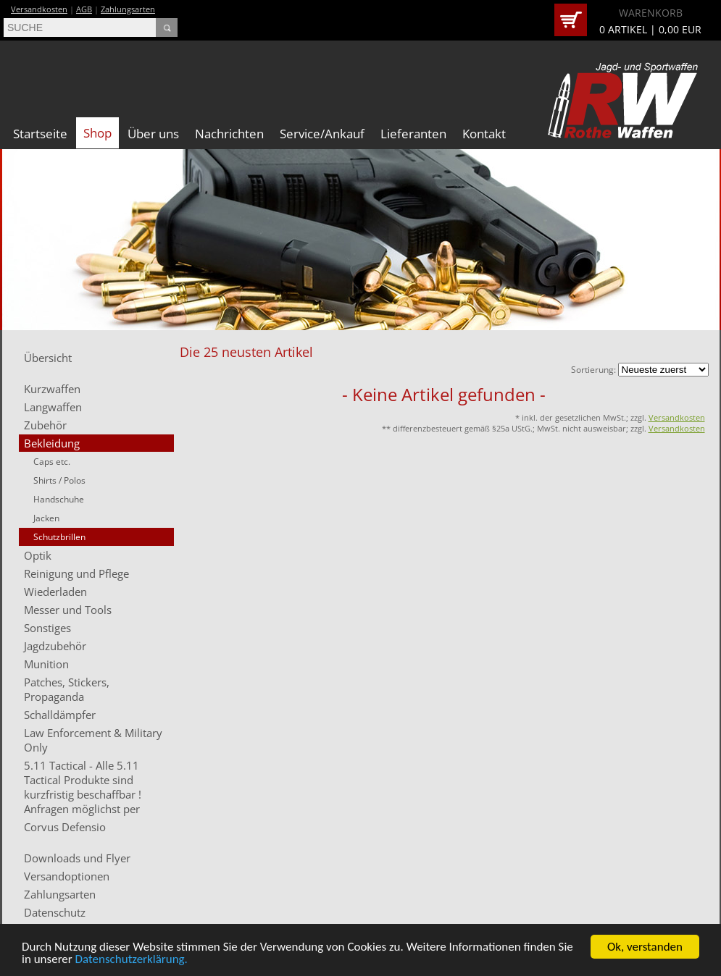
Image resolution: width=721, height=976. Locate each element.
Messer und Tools (68, 609)
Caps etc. (51, 461)
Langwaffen (53, 407)
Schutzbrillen (59, 537)
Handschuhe (58, 499)
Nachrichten (229, 133)
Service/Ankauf (322, 133)
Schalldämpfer (60, 714)
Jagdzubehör (55, 646)
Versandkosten (39, 9)
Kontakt (484, 133)
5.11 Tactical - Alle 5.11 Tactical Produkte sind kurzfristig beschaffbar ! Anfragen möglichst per (82, 787)
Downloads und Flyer (77, 858)
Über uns (153, 133)
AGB (84, 9)
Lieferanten (413, 133)
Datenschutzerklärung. (131, 959)
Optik (37, 555)
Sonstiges (47, 627)
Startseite (40, 133)
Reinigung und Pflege (76, 573)
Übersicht (48, 357)
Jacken (46, 518)
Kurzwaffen (52, 389)
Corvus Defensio (65, 827)
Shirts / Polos (59, 480)
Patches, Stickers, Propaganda (66, 689)
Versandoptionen (66, 876)
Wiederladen (55, 591)
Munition (46, 664)
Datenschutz (55, 912)
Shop (97, 133)
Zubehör (45, 425)
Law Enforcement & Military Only (93, 739)
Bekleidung (52, 443)
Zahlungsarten (128, 9)
